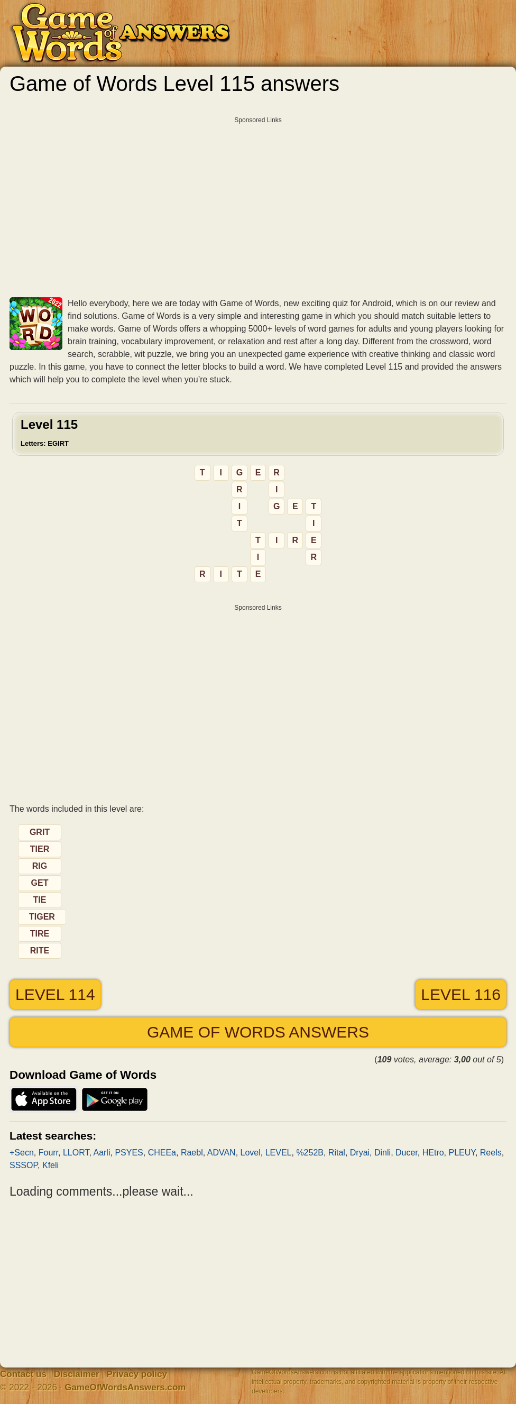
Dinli (382, 1152)
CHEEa (162, 1152)
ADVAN (221, 1152)
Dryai (360, 1152)
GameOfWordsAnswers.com (125, 1387)
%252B (310, 1152)
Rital (336, 1152)
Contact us (23, 1374)
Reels (491, 1152)
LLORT (76, 1152)
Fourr (48, 1152)
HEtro (433, 1152)
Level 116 (461, 994)
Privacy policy (137, 1374)
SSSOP (24, 1165)
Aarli (101, 1152)
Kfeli (50, 1165)
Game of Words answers (258, 1032)
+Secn (22, 1152)
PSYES (129, 1152)
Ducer (406, 1152)
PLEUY (462, 1152)
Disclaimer (76, 1374)
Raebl (192, 1152)
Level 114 (55, 994)
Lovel (251, 1152)
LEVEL (278, 1152)
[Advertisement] (258, 203)
